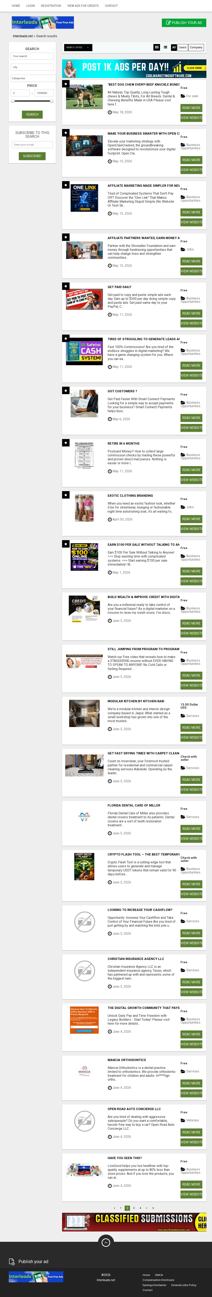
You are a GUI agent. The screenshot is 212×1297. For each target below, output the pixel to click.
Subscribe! (32, 156)
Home (16, 5)
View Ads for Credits (83, 5)
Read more (191, 108)
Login (30, 5)
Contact (111, 5)
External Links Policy (183, 1285)
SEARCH (32, 114)
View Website (191, 118)
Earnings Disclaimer (154, 1285)
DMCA (159, 1275)
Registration (51, 5)
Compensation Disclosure (158, 1279)
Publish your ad (184, 22)
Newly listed (79, 47)
